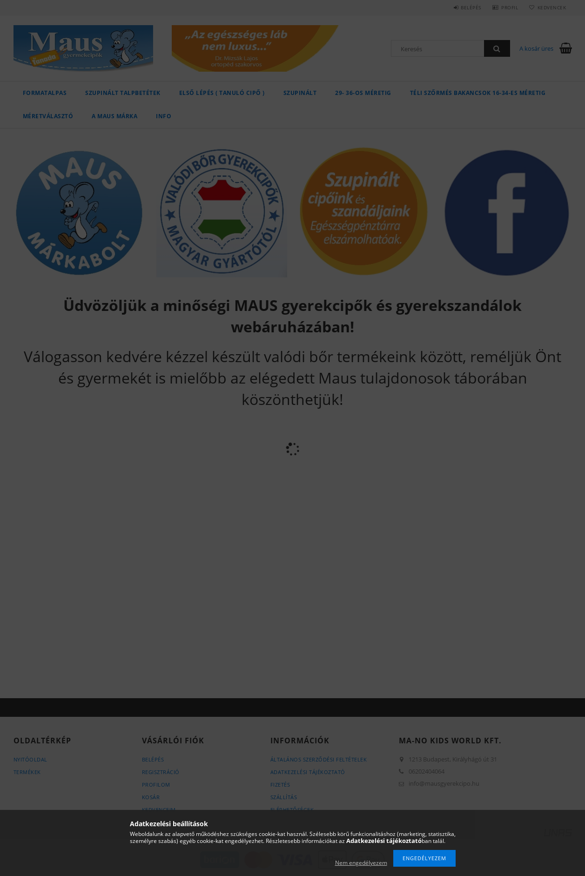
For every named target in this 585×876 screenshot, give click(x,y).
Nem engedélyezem (361, 863)
